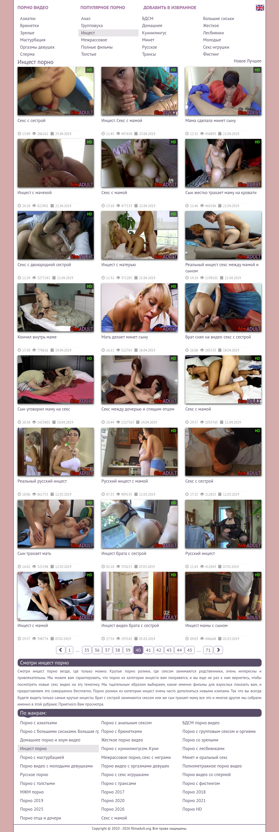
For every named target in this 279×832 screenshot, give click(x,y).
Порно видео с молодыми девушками (56, 766)
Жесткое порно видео (122, 740)
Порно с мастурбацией (42, 757)
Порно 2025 (31, 809)
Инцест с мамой (33, 625)
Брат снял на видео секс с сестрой (218, 337)
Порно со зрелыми (200, 740)
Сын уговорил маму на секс (44, 409)
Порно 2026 (112, 809)
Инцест (88, 33)
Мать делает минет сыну (124, 337)
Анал (85, 18)
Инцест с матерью (118, 264)
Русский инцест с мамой (124, 481)
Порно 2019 (31, 800)
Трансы (149, 54)
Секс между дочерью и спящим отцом (137, 409)
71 (208, 650)
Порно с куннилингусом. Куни (129, 748)
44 (179, 650)
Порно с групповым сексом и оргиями (219, 731)
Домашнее (152, 25)
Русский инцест (200, 553)
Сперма (27, 54)
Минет (148, 40)
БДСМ (147, 18)
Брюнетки (29, 25)
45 (189, 650)
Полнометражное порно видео (212, 766)
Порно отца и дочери (40, 818)
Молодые (212, 40)
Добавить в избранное (170, 7)
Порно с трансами (118, 783)
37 (107, 650)
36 (97, 650)
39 (128, 650)
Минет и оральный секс (205, 757)
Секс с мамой (114, 192)
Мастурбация (32, 40)
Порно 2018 (194, 792)
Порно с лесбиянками (203, 748)
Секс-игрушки (216, 47)
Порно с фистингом (201, 783)
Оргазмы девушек (37, 47)
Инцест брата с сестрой (123, 553)
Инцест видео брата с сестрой (130, 625)
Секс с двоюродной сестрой (44, 264)
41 (148, 650)
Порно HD (192, 809)
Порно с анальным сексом (126, 723)
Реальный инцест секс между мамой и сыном (221, 268)
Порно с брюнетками (121, 731)
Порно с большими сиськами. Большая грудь (59, 731)
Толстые (88, 54)
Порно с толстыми (37, 783)
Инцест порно (33, 748)
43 (169, 650)
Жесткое (211, 25)
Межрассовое (94, 40)
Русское (149, 47)
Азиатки (28, 18)
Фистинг (211, 54)
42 (158, 650)
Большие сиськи (218, 18)
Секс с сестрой (32, 120)
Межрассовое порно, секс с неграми (136, 757)
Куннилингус (154, 33)
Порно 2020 (112, 800)
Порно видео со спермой (206, 774)
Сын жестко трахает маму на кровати (220, 192)
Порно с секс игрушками (124, 774)
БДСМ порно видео (201, 723)
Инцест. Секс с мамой (121, 120)
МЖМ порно (32, 792)
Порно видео (33, 7)
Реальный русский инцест (42, 481)
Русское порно (34, 774)
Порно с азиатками (38, 723)
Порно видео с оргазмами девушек (135, 766)
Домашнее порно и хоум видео (50, 740)
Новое (240, 61)
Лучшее (254, 61)
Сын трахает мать (34, 553)
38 (117, 650)
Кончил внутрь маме (37, 337)
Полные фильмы (97, 47)
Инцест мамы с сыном (206, 625)
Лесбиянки (213, 33)
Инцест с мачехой (35, 192)
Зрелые (27, 33)
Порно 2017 (112, 792)
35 (87, 650)
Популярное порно (102, 7)
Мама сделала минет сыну (210, 120)
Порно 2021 (194, 800)
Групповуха (92, 25)
